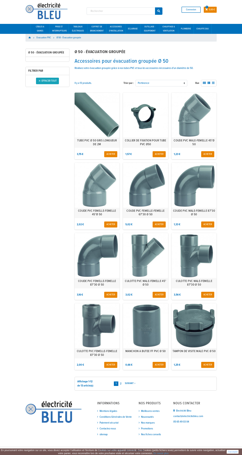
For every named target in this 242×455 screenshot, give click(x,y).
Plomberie (186, 28)
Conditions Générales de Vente (116, 417)
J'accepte (233, 451)
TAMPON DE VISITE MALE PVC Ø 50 (194, 351)
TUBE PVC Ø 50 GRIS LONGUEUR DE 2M (97, 142)
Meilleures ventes (150, 411)
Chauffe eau (202, 28)
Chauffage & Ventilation (168, 28)
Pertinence (143, 83)
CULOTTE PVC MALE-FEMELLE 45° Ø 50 (145, 283)
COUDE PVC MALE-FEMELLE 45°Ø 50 (194, 142)
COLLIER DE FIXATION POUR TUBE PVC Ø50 (145, 142)
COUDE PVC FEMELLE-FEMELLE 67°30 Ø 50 (145, 213)
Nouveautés (147, 417)
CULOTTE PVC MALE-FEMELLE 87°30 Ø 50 (194, 283)
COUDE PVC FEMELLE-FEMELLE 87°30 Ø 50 (97, 283)
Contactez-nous (108, 428)
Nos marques (148, 423)
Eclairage (133, 28)
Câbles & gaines (40, 28)
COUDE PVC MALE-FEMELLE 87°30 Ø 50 (194, 213)
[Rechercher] (124, 11)
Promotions (147, 428)
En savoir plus (161, 453)
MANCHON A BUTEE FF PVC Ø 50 (145, 351)
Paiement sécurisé (109, 423)
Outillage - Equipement (150, 28)
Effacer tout (47, 81)
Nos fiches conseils (151, 434)
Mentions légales (108, 411)
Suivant (130, 383)
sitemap (104, 434)
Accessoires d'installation (116, 28)
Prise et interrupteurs (59, 28)
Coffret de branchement (97, 28)
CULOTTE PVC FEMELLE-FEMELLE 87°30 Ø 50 (97, 353)
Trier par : (128, 83)
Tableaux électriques (78, 28)
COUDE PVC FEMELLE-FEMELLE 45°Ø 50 (97, 213)
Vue (197, 83)
